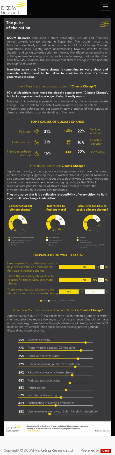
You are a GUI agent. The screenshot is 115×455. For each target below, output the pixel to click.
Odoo (106, 450)
